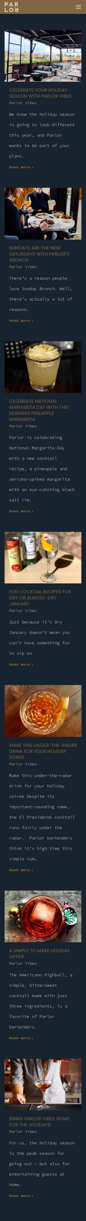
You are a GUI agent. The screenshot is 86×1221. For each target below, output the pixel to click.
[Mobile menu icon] (78, 7)
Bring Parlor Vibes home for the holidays (39, 1121)
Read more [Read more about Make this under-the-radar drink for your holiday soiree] (21, 869)
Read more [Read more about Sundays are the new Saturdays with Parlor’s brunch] (21, 320)
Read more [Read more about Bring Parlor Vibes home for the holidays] (21, 1195)
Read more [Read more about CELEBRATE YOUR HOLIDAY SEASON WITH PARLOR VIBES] (21, 167)
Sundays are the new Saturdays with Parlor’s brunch (39, 254)
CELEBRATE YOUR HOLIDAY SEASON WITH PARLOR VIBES (40, 93)
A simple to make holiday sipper (39, 953)
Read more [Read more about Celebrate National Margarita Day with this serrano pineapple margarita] (21, 511)
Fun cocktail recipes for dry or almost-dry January (40, 598)
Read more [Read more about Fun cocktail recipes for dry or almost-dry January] (21, 664)
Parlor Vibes (23, 102)
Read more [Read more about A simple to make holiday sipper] (21, 1038)
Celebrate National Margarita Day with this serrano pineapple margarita (39, 410)
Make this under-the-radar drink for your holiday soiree (43, 751)
